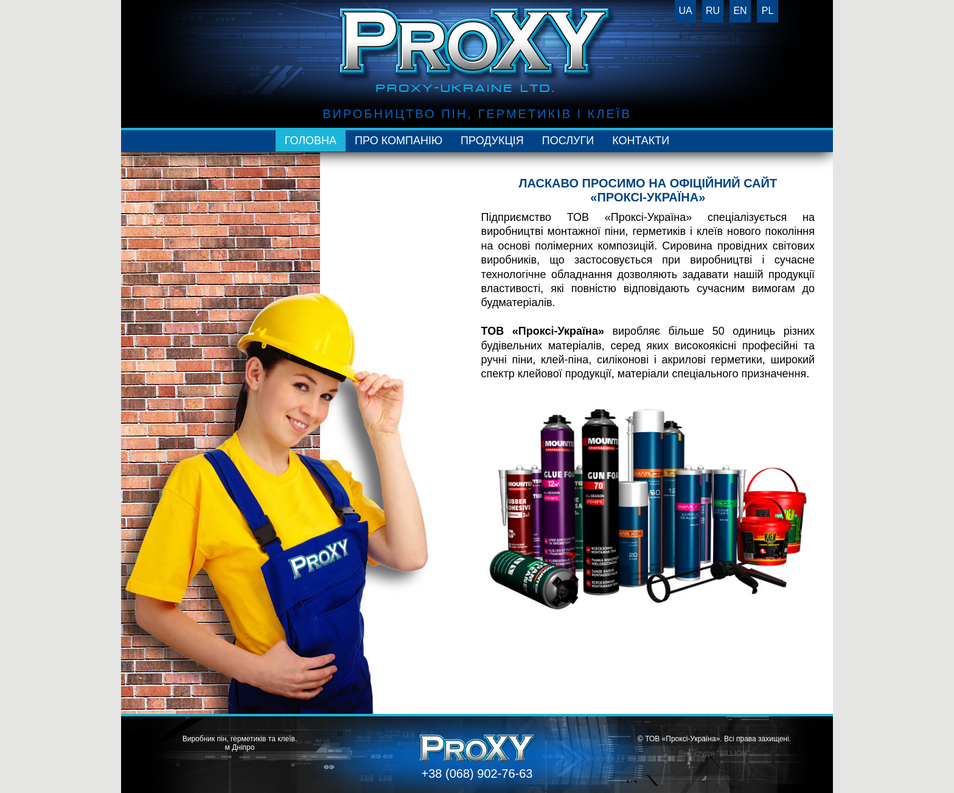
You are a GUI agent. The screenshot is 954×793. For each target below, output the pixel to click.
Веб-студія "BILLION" (714, 753)
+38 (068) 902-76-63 (477, 773)
